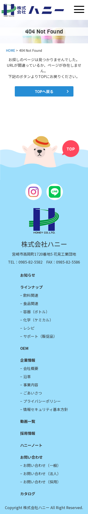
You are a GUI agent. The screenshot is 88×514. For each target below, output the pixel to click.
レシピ (28, 328)
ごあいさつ (32, 393)
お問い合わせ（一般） (42, 465)
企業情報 (27, 360)
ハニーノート (31, 445)
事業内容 (30, 384)
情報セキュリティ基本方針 (45, 409)
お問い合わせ (31, 457)
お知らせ (27, 275)
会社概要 (30, 368)
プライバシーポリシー (42, 401)
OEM (24, 348)
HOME (10, 50)
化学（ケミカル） (38, 320)
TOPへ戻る (44, 91)
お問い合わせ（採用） (42, 481)
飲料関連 (30, 295)
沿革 (27, 376)
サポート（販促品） (40, 336)
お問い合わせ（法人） (42, 473)
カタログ (27, 493)
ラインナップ (31, 287)
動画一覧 (27, 421)
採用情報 (27, 433)
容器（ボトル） (36, 311)
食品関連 (30, 303)
